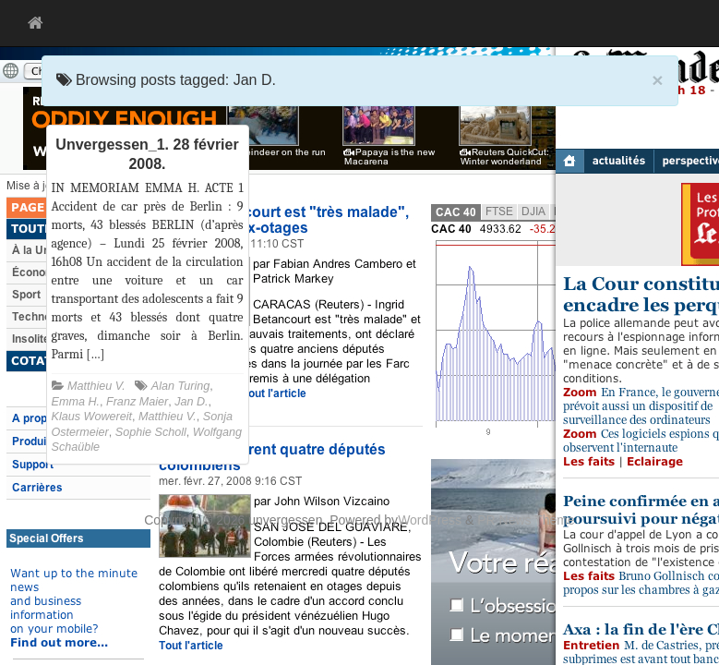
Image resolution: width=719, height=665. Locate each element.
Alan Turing (180, 386)
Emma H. (76, 401)
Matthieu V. (96, 386)
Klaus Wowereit (92, 416)
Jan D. (191, 401)
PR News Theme (526, 520)
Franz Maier (137, 401)
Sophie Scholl (150, 432)
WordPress (429, 520)
